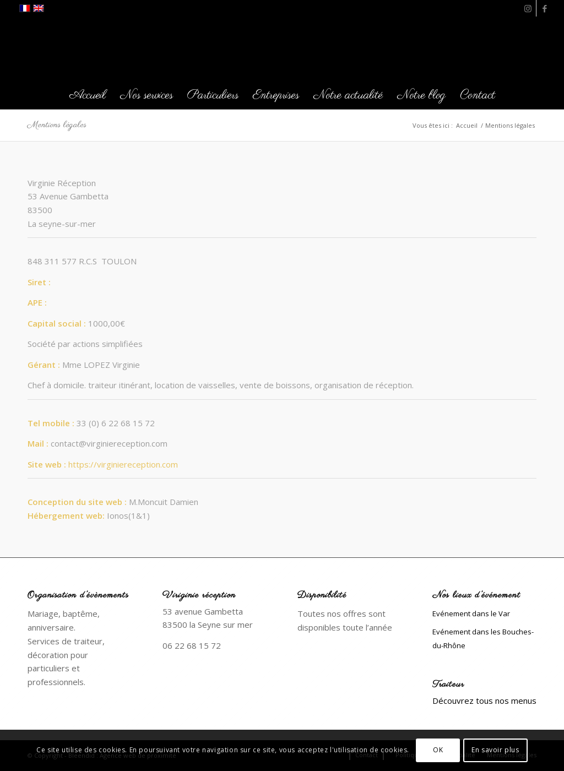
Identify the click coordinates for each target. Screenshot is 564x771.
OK (438, 749)
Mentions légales (57, 125)
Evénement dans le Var (471, 613)
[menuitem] (87, 95)
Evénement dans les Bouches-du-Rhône (483, 638)
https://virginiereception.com (123, 464)
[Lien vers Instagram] (528, 8)
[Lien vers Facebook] (544, 8)
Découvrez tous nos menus (484, 700)
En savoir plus (495, 749)
